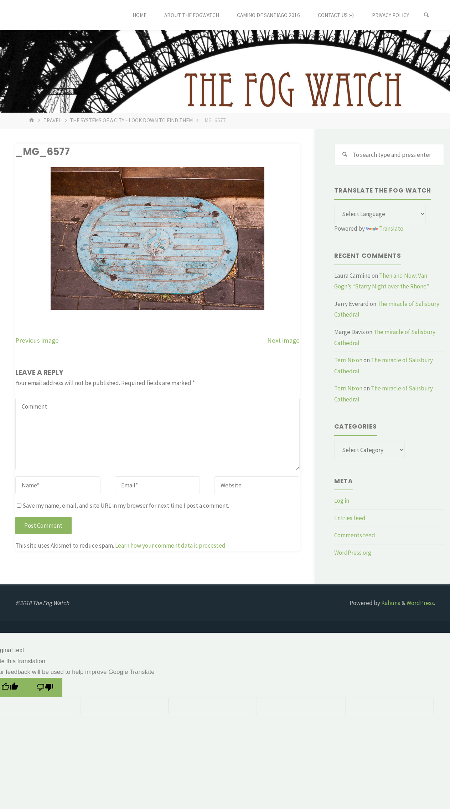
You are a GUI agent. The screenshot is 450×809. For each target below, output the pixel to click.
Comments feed (354, 535)
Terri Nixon (348, 360)
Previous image (37, 340)
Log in (341, 501)
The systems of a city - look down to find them (131, 120)
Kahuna (390, 603)
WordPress (420, 603)
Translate (384, 228)
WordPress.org (352, 553)
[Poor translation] (44, 687)
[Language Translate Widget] (380, 214)
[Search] (426, 15)
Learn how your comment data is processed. (171, 545)
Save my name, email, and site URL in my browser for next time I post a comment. (123, 506)
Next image (283, 340)
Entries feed (350, 518)
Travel (52, 120)
